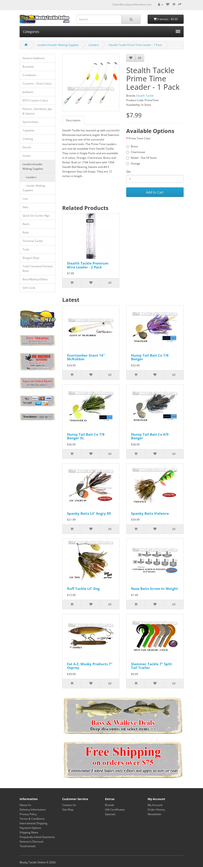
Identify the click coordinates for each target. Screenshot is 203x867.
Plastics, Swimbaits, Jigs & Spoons (37, 111)
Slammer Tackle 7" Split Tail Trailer (151, 666)
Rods (26, 232)
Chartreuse (135, 152)
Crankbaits (29, 75)
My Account (155, 805)
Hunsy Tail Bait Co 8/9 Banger (150, 436)
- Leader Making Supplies (34, 188)
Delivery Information (33, 809)
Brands (109, 805)
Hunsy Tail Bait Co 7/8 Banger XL (86, 436)
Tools (26, 249)
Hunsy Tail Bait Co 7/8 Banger (150, 357)
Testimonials (28, 846)
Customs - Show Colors (37, 83)
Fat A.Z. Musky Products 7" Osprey (89, 666)
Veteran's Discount (32, 841)
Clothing (28, 139)
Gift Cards (29, 288)
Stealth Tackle (145, 96)
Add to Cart (155, 192)
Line (25, 199)
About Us (25, 805)
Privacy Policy (28, 814)
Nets (25, 207)
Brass (132, 146)
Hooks (27, 156)
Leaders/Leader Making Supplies (58, 45)
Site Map (67, 809)
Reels (26, 224)
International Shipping (33, 823)
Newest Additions (34, 58)
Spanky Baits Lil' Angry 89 (89, 513)
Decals (27, 147)
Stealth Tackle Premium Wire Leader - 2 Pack (87, 265)
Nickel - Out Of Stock (141, 158)
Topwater (29, 130)
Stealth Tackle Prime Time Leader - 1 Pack (135, 45)
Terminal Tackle (33, 241)
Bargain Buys (31, 258)
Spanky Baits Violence (150, 513)
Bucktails (28, 67)
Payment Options (30, 828)
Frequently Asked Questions (37, 837)
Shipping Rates (29, 832)
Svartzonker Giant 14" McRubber (86, 357)
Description (73, 120)
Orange (133, 163)
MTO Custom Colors (35, 100)
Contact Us (69, 805)
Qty (128, 171)
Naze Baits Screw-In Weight (154, 588)
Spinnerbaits (31, 122)
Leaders (94, 45)
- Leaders (29, 177)
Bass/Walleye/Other (35, 279)
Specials (110, 814)
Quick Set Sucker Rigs (36, 215)
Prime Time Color (139, 138)
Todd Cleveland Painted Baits (37, 268)
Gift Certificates (115, 809)
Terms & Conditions (32, 819)
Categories (101, 31)
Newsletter (155, 814)
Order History (156, 809)
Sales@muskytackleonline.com (132, 4)
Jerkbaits (28, 92)
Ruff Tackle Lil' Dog (83, 588)
